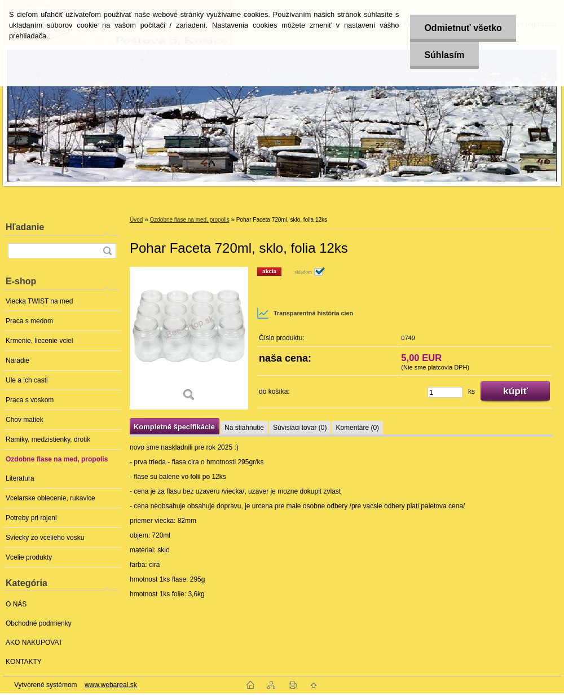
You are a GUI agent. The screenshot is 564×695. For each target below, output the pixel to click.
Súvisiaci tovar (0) (300, 428)
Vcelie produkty (29, 557)
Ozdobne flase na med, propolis (57, 459)
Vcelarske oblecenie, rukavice (50, 498)
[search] (107, 251)
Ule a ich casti (27, 380)
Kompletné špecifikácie (174, 427)
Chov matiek (24, 420)
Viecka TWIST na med (39, 301)
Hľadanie (25, 227)
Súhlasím (444, 55)
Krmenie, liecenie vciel (39, 341)
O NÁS (16, 604)
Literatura (20, 478)
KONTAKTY (24, 662)
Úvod (136, 220)
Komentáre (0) (357, 428)
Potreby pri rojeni (31, 518)
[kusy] (445, 392)
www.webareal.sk (111, 685)
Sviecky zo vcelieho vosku (45, 538)
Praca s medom (29, 321)
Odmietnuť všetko (462, 28)
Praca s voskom (30, 400)
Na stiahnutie (244, 428)
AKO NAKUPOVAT (34, 642)
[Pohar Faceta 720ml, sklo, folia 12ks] (189, 338)
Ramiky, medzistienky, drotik (48, 439)
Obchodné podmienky (39, 623)
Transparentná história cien (305, 313)
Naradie (17, 360)
